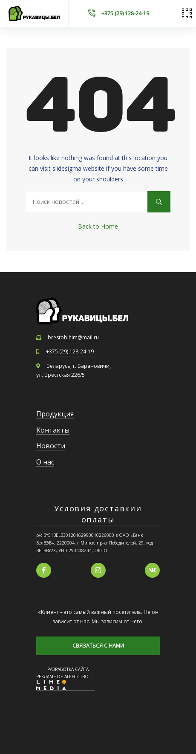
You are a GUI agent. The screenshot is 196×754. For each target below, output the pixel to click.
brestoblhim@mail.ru (73, 337)
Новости (50, 446)
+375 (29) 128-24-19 (70, 351)
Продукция (55, 414)
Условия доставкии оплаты (98, 513)
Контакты (52, 430)
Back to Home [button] (98, 226)
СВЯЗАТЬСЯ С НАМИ (98, 645)
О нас (45, 462)
